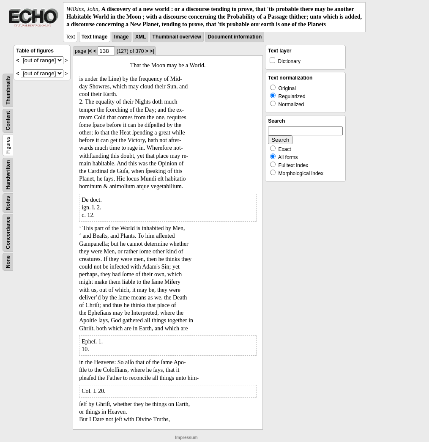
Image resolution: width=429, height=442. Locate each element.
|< (89, 51)
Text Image (95, 37)
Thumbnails (8, 90)
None (8, 261)
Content (8, 120)
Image (121, 37)
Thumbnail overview (177, 37)
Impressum (186, 437)
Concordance (8, 233)
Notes (8, 203)
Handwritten (8, 174)
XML (140, 37)
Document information (235, 37)
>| (152, 51)
